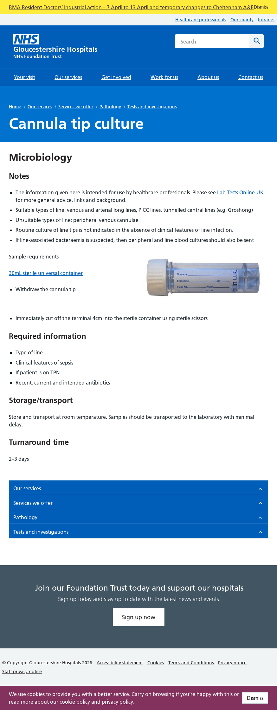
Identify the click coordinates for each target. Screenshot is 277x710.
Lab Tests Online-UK (240, 192)
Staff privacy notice (22, 671)
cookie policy (75, 702)
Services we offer (75, 107)
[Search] (256, 41)
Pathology (110, 107)
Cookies (155, 663)
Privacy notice (232, 663)
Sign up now (138, 617)
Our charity (242, 20)
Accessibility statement (120, 663)
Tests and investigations (152, 107)
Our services (40, 107)
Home (15, 107)
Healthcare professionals (200, 20)
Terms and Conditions (191, 663)
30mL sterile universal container (46, 273)
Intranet (266, 20)
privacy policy (117, 702)
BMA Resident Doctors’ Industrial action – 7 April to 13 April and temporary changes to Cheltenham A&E (131, 7)
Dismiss (255, 698)
